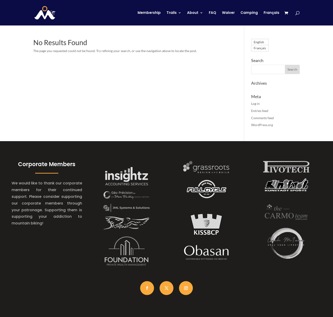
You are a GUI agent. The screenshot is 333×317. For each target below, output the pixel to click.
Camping (249, 13)
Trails (171, 13)
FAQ (212, 13)
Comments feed (262, 118)
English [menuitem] (259, 42)
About (192, 13)
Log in (255, 104)
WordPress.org (262, 125)
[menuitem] (271, 18)
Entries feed (259, 111)
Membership (149, 13)
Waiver (228, 13)
